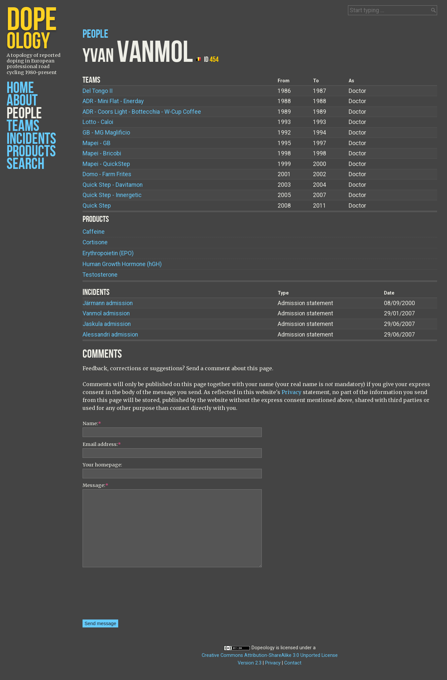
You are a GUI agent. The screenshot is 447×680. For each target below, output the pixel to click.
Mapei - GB (97, 143)
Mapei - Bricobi (102, 153)
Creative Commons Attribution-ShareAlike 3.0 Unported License (270, 655)
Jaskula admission (107, 324)
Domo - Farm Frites (107, 174)
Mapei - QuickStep (106, 164)
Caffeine (94, 231)
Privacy (291, 392)
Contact (292, 663)
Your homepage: (102, 465)
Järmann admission (108, 303)
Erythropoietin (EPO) (108, 253)
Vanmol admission (106, 313)
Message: (95, 485)
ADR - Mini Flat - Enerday (113, 101)
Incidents (31, 139)
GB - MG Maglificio (106, 132)
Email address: (102, 444)
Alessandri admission (110, 334)
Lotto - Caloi (98, 122)
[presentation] (110, 596)
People (24, 113)
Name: (92, 423)
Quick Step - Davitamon (113, 184)
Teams (23, 126)
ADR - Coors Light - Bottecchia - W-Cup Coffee (142, 111)
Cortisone (95, 242)
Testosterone (100, 274)
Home (20, 88)
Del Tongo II (98, 91)
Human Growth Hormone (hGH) (122, 264)
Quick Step (97, 205)
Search (25, 164)
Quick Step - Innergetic (112, 195)
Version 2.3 (249, 663)
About (22, 100)
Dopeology (263, 648)
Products (31, 151)
